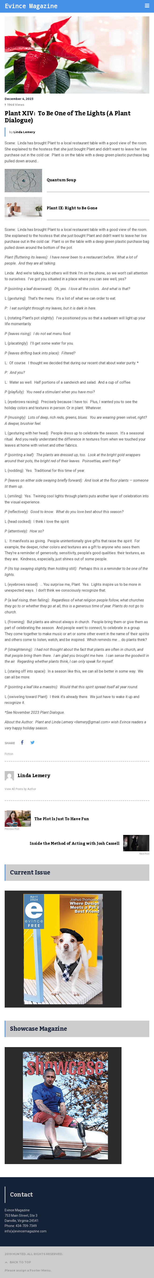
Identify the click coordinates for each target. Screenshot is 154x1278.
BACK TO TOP (18, 1262)
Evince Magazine (31, 6)
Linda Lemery (24, 132)
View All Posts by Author (20, 789)
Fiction (9, 754)
